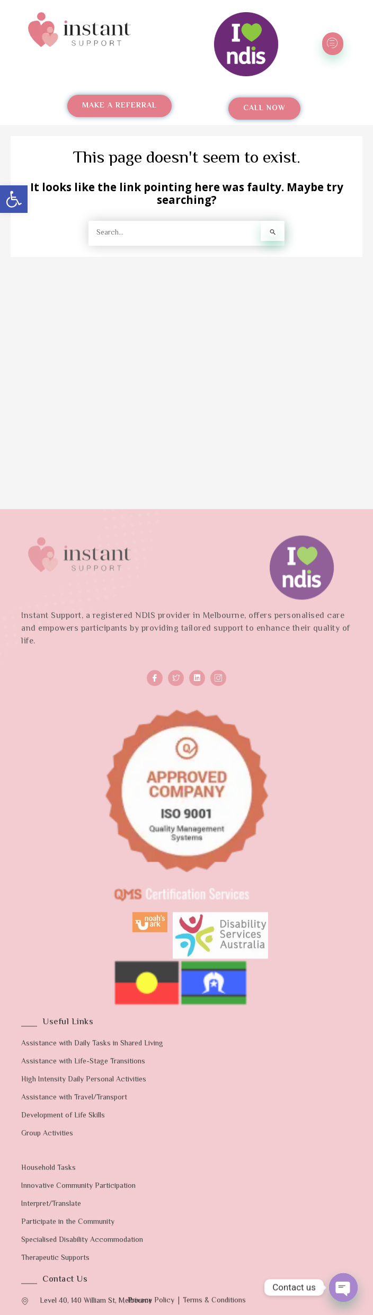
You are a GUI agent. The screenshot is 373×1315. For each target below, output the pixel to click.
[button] (14, 199)
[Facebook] (155, 997)
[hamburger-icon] (332, 43)
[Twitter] (176, 997)
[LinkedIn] (197, 997)
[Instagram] (218, 997)
